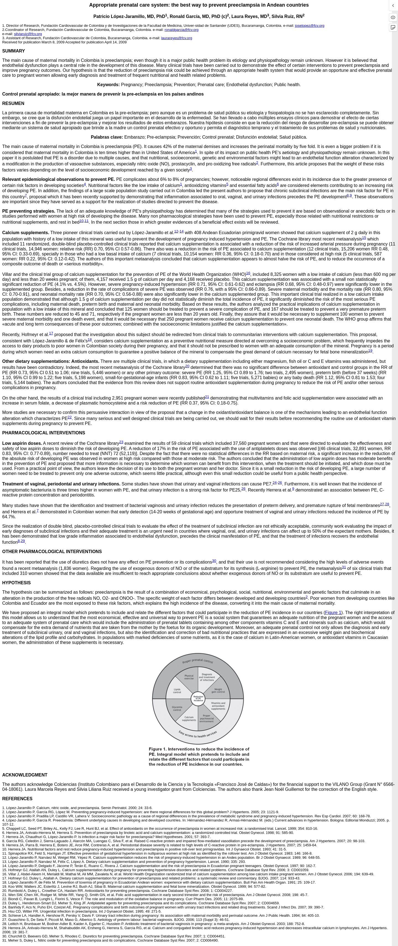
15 (364, 238)
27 (382, 504)
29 (23, 541)
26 (280, 482)
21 (207, 397)
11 (87, 221)
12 (176, 231)
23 (121, 442)
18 (90, 339)
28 (387, 504)
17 (51, 333)
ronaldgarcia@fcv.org (181, 30)
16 (248, 273)
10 (81, 221)
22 (70, 417)
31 (344, 567)
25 (4, 911)
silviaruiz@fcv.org (28, 34)
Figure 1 (333, 612)
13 (4, 862)
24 (275, 482)
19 (370, 350)
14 (181, 231)
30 (214, 561)
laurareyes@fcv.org (176, 38)
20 (187, 366)
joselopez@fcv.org (309, 25)
